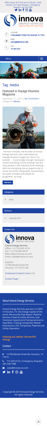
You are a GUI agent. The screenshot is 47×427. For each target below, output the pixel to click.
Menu (8, 58)
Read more (7, 182)
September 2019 (15, 218)
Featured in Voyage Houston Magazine (21, 92)
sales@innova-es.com (19, 42)
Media (17, 101)
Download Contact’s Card (17, 273)
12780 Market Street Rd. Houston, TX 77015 (27, 35)
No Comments (32, 98)
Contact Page (11, 278)
